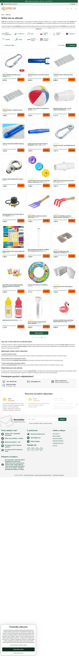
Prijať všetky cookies (18, 649)
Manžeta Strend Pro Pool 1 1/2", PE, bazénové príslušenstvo (62, 109)
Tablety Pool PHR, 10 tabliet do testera (12, 110)
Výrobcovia (71, 45)
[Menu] (76, 8)
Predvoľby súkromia (29, 475)
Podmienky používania (58, 475)
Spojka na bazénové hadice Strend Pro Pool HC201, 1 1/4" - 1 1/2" (38, 144)
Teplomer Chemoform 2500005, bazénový (13, 143)
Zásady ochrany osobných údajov (43, 475)
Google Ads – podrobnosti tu (21, 637)
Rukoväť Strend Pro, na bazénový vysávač (38, 74)
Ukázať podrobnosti (18, 653)
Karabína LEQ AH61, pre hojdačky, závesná (64, 145)
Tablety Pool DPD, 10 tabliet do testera (63, 74)
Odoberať (62, 419)
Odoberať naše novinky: (19, 422)
